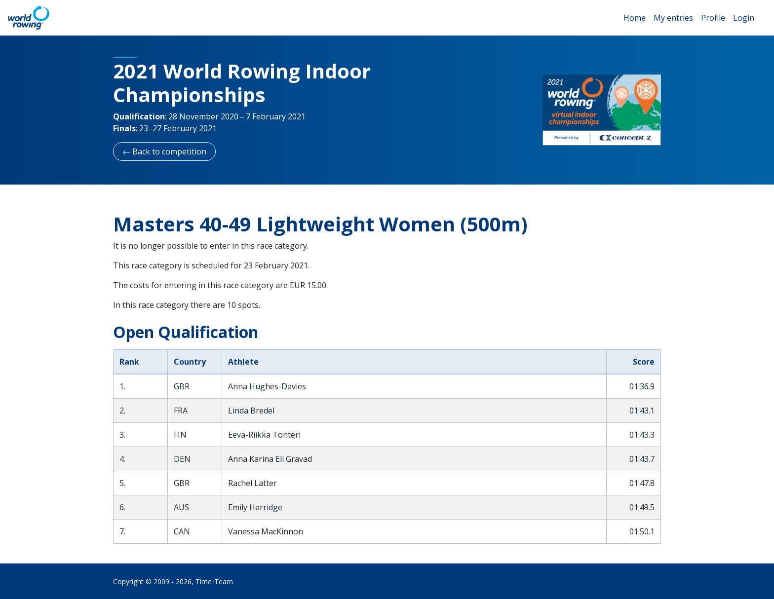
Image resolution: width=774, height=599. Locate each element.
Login (743, 17)
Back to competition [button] (164, 151)
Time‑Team (214, 581)
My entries (673, 17)
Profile (713, 17)
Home (634, 17)
